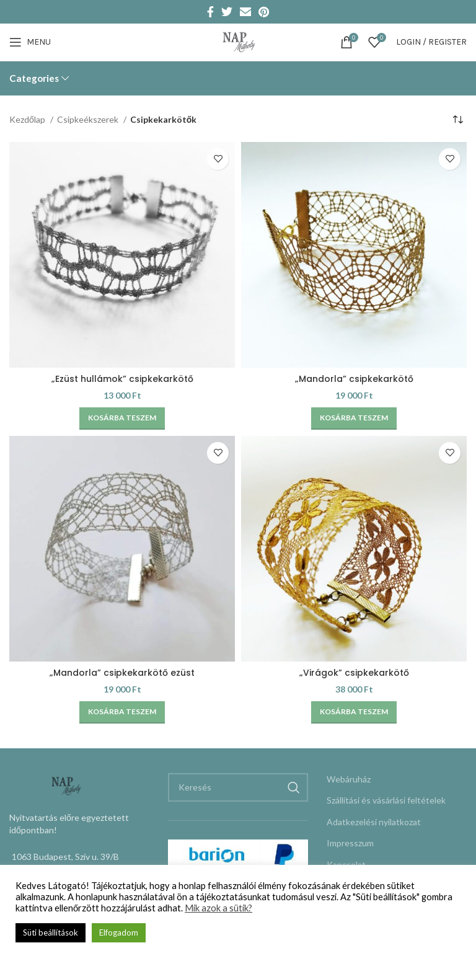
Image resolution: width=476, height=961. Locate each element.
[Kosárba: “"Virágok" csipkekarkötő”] (354, 712)
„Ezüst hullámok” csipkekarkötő (122, 379)
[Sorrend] (457, 120)
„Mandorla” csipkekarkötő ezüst (122, 672)
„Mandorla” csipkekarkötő (354, 379)
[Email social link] (245, 11)
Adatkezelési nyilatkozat (374, 822)
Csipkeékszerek (88, 119)
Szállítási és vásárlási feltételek (386, 800)
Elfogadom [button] (118, 932)
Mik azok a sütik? (218, 908)
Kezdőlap (28, 119)
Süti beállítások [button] (50, 932)
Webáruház (349, 779)
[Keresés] (238, 787)
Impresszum (350, 843)
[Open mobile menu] (30, 42)
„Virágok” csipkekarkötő (354, 672)
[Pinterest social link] (264, 11)
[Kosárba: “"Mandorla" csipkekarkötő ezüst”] (122, 712)
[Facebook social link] (210, 11)
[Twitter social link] (227, 11)
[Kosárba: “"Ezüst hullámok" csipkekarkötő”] (122, 418)
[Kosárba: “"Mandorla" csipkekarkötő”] (354, 418)
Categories (34, 78)
